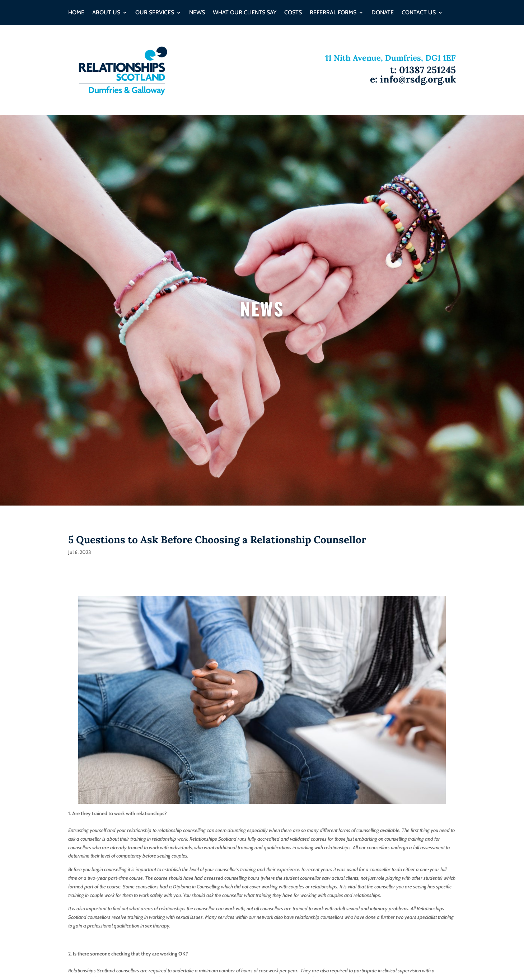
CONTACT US (419, 13)
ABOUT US (106, 13)
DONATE (382, 13)
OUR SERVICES (154, 13)
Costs (293, 13)
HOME (76, 13)
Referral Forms (333, 13)
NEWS (197, 13)
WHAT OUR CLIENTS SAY (244, 13)
